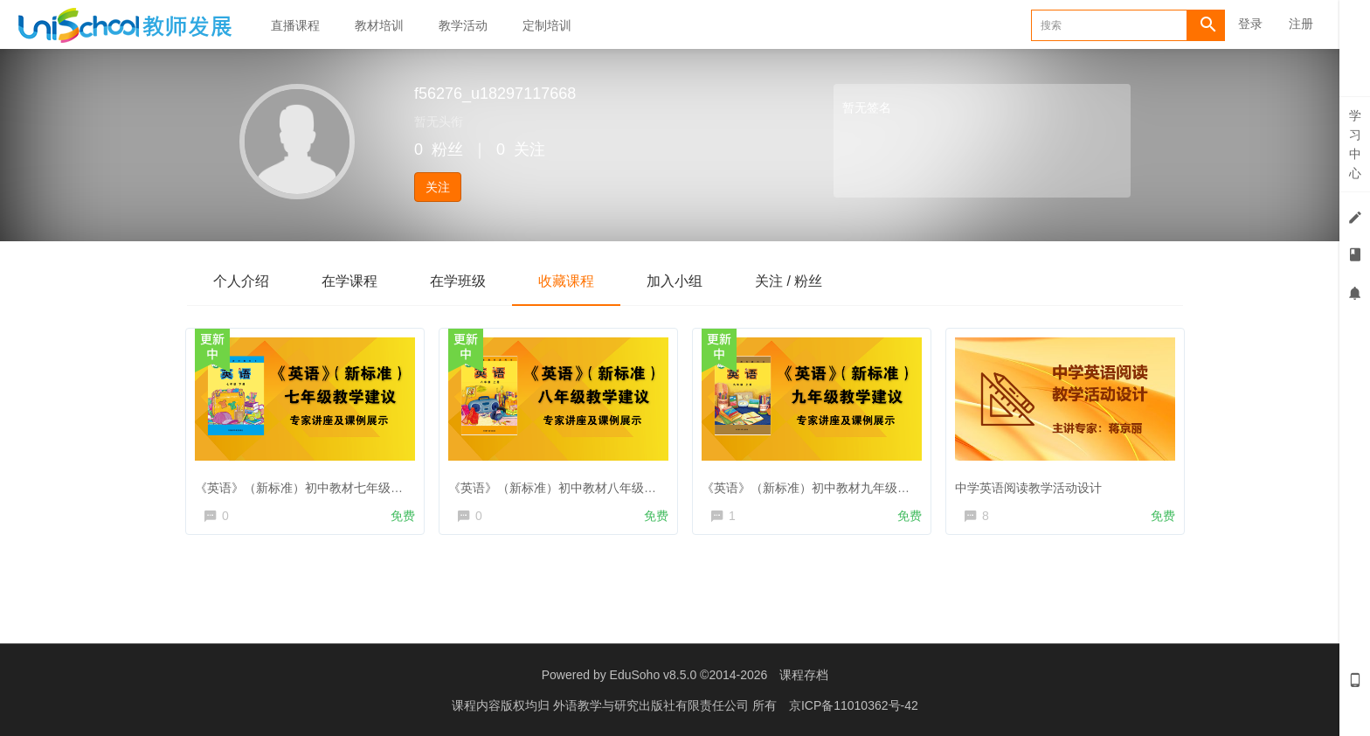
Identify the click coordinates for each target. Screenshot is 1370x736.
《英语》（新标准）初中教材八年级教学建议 (574, 484)
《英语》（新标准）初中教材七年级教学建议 (320, 484)
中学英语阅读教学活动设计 (1031, 484)
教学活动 (463, 25)
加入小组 (674, 281)
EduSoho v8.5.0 (653, 675)
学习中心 (1355, 144)
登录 (1250, 24)
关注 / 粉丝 (788, 281)
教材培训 (379, 25)
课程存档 (803, 675)
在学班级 (458, 281)
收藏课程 (566, 281)
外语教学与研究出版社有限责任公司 (652, 705)
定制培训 (546, 25)
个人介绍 (241, 281)
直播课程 (295, 25)
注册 (1301, 24)
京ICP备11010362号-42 (853, 705)
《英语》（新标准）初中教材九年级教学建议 (827, 484)
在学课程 (349, 281)
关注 (438, 187)
